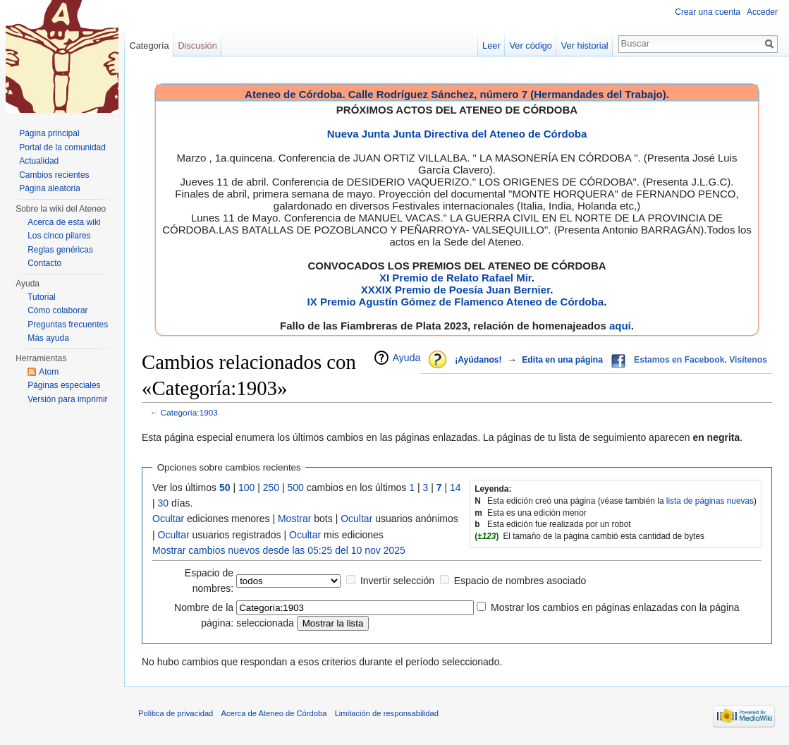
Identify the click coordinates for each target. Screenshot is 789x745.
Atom (49, 372)
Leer (491, 45)
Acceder (762, 12)
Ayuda (406, 357)
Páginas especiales (63, 385)
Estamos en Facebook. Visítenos (700, 360)
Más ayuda (48, 338)
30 (163, 503)
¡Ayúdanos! (478, 360)
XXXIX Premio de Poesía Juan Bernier (455, 290)
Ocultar (168, 518)
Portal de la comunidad (62, 147)
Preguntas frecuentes (67, 324)
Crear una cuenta (707, 12)
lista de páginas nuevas (710, 501)
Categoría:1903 (189, 412)
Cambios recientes (54, 175)
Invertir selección (397, 580)
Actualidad (39, 161)
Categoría (149, 45)
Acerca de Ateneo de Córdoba (274, 713)
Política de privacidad (175, 713)
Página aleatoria (49, 188)
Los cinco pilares (58, 236)
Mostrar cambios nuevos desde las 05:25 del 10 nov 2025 (278, 550)
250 (271, 487)
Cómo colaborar (57, 310)
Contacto (44, 263)
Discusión (197, 45)
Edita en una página (562, 360)
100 (246, 487)
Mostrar (294, 518)
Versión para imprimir (67, 399)
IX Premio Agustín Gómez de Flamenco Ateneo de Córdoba (455, 302)
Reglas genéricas (60, 250)
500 (296, 487)
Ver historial (584, 45)
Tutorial (41, 297)
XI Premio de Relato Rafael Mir (455, 278)
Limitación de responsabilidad (387, 713)
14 (455, 487)
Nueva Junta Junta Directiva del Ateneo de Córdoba (457, 134)
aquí (620, 326)
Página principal (49, 133)
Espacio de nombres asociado (520, 580)
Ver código (531, 45)
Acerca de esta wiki (63, 222)
